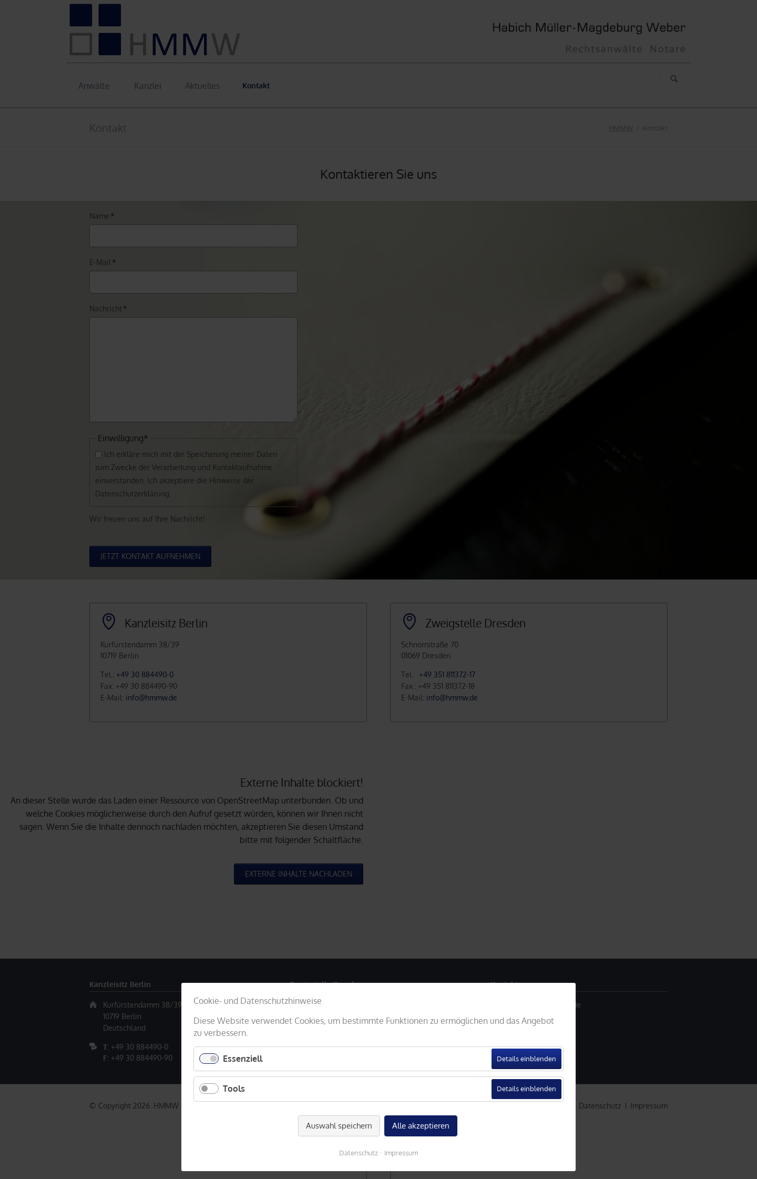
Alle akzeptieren (420, 1126)
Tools (234, 1088)
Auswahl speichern (339, 1126)
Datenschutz (358, 1152)
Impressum (401, 1152)
